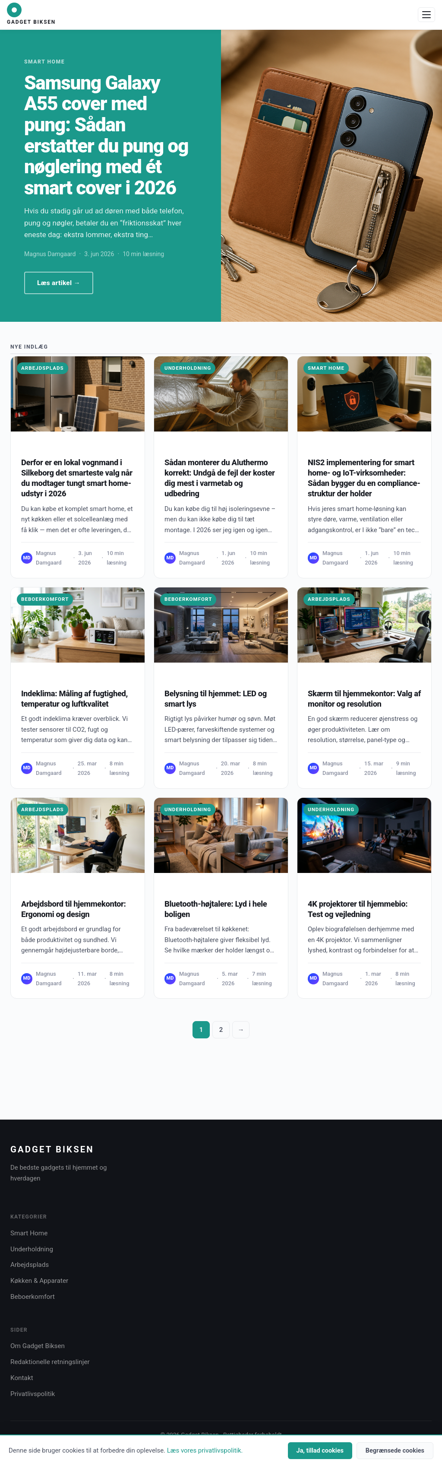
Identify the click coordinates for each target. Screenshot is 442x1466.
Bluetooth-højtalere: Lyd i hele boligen (215, 909)
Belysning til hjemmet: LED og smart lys (215, 698)
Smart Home (326, 368)
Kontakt (21, 1378)
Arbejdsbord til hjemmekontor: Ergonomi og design (73, 909)
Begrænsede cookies (395, 1450)
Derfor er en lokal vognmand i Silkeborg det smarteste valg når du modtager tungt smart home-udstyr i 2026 (77, 478)
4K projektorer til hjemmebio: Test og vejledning (357, 909)
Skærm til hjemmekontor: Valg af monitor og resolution (364, 698)
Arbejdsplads (42, 368)
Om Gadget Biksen (37, 1346)
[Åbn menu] (426, 14)
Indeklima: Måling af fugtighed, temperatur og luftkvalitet (74, 698)
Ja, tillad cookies (320, 1450)
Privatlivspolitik (32, 1394)
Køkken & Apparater (39, 1281)
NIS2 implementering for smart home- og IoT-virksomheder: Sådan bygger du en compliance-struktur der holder (364, 478)
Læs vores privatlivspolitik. (205, 1450)
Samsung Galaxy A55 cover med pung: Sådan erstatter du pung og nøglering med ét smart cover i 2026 (106, 135)
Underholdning (187, 368)
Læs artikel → (58, 283)
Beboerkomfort (45, 599)
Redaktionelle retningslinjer (50, 1362)
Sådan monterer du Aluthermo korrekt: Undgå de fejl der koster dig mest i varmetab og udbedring (219, 478)
